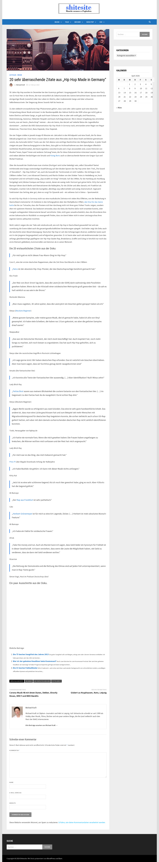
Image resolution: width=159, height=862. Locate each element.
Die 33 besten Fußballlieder (25, 668)
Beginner (29, 681)
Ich (101, 22)
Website (12, 803)
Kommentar (14, 750)
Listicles (12, 75)
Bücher (78, 22)
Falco (15, 269)
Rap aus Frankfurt (25, 499)
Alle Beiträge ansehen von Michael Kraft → (42, 725)
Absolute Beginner (23, 310)
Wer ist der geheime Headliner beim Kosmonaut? (34, 661)
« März (119, 107)
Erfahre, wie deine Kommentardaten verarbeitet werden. (82, 822)
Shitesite (23, 858)
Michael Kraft (20, 85)
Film (67, 22)
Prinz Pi (12, 461)
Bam (60, 858)
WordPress (51, 858)
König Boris (55, 155)
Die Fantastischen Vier (42, 681)
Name (11, 782)
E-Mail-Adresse (15, 793)
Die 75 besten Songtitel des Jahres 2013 (31, 654)
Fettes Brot (18, 391)
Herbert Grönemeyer (22, 513)
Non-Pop (90, 22)
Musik (57, 22)
